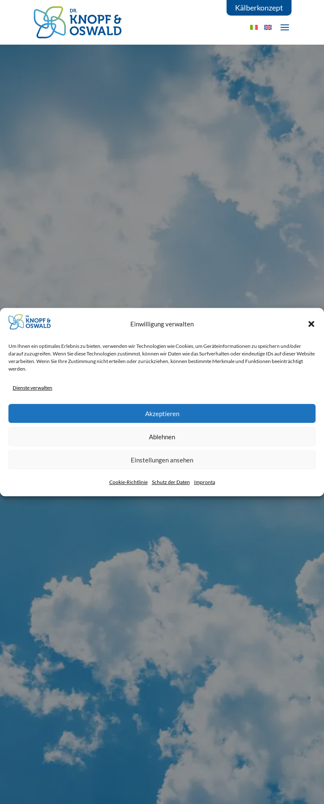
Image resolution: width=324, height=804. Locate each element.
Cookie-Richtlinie (128, 482)
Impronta (204, 482)
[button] (311, 324)
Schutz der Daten (171, 482)
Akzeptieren (162, 413)
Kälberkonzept (259, 7)
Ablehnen (162, 437)
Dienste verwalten (32, 388)
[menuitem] (268, 27)
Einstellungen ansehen (162, 460)
